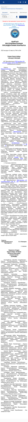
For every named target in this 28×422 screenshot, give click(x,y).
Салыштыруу (23, 17)
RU (24, 2)
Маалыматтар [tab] (14, 12)
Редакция (4, 15)
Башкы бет (4, 7)
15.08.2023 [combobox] (5, 17)
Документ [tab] (5, 12)
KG (19, 2)
